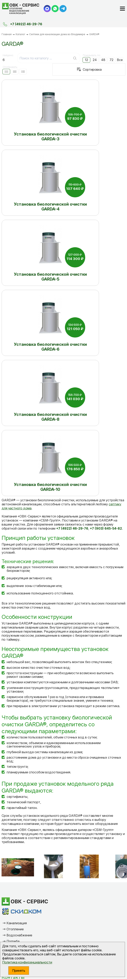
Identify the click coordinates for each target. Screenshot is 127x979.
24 (95, 60)
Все (120, 60)
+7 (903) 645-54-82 (24, 792)
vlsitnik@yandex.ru (22, 802)
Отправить (37, 907)
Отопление (15, 734)
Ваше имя (14, 848)
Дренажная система (22, 752)
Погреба (12, 746)
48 (103, 60)
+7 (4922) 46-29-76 (26, 24)
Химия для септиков (22, 758)
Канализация (16, 728)
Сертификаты (17, 770)
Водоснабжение (19, 740)
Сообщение (16, 873)
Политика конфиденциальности (27, 962)
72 (111, 60)
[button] (5, 670)
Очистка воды (17, 764)
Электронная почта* (23, 860)
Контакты (13, 781)
